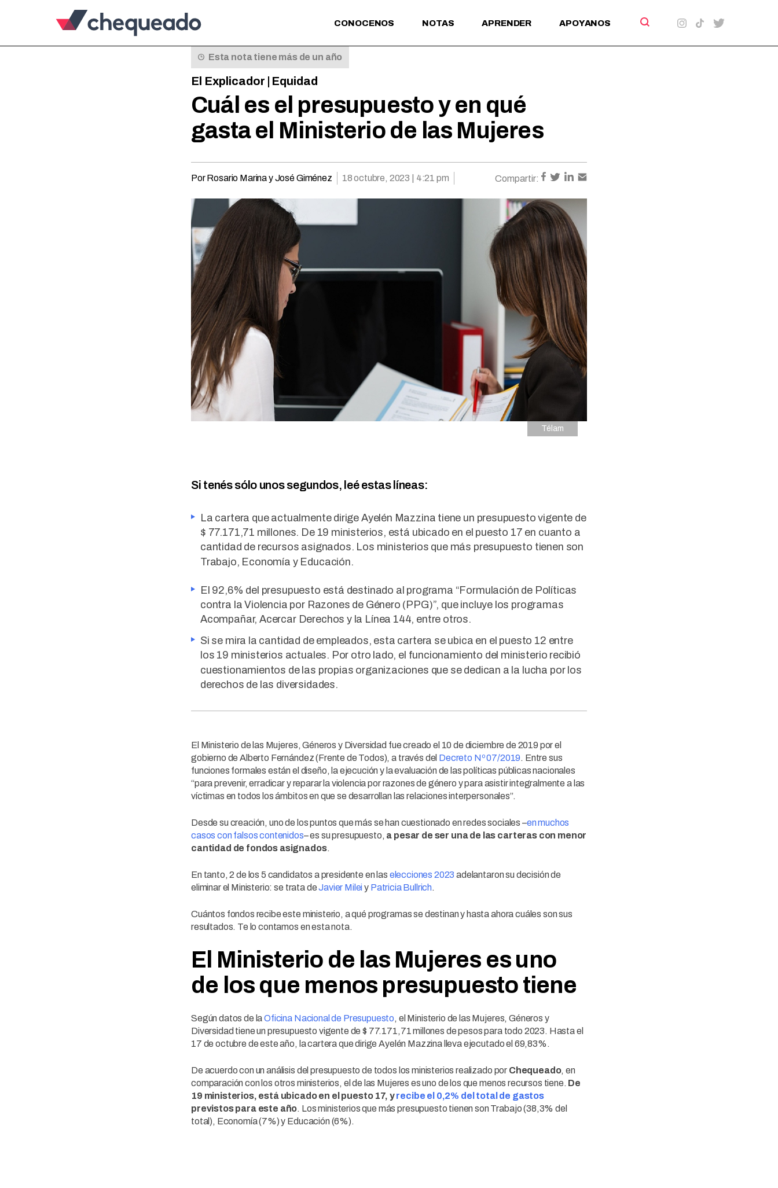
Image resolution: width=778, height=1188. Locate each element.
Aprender (506, 23)
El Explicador (228, 81)
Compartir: (517, 178)
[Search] (643, 22)
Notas (438, 23)
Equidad (294, 81)
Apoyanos (585, 23)
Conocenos (364, 23)
